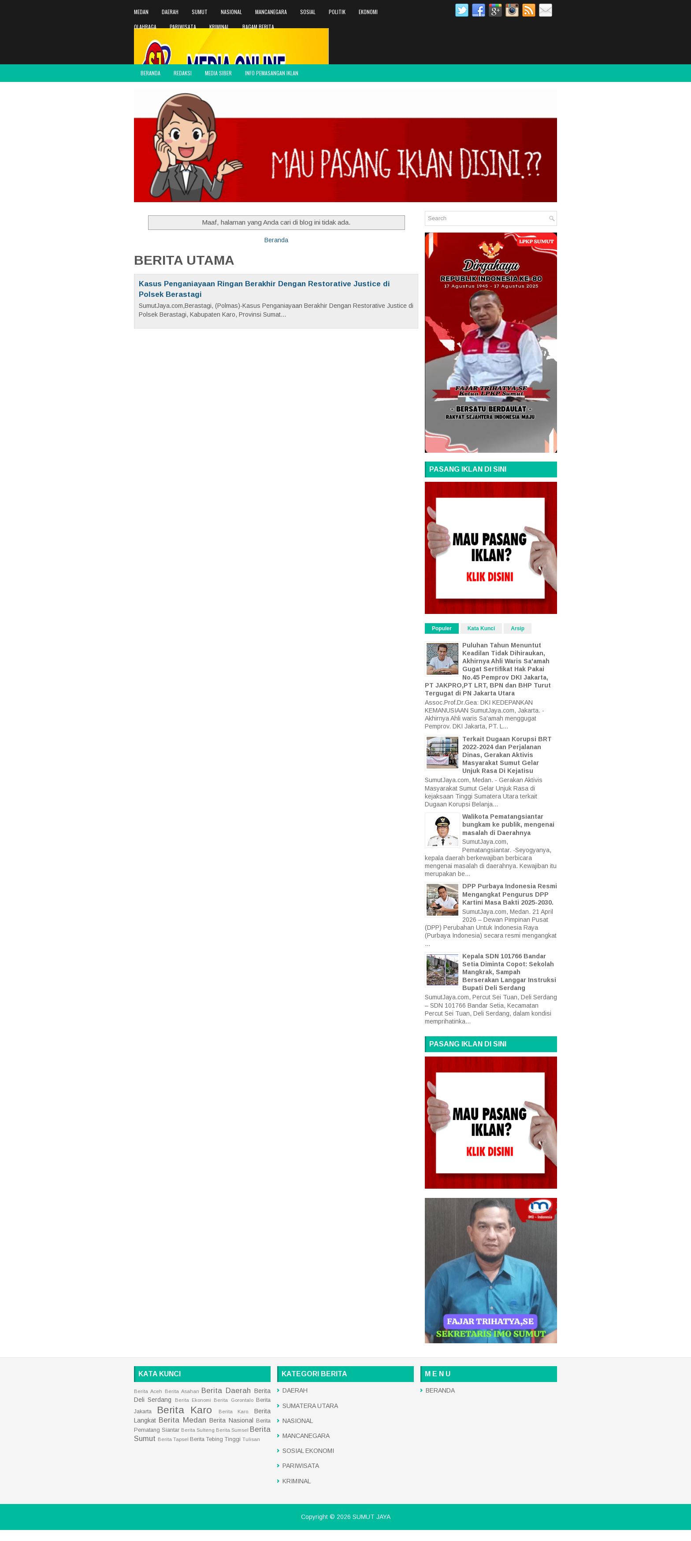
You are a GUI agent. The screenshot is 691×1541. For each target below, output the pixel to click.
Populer (442, 628)
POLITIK (337, 11)
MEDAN (141, 11)
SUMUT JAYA (371, 1516)
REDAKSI (183, 73)
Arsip (517, 628)
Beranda (276, 240)
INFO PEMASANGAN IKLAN (271, 73)
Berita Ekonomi (193, 1400)
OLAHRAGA (145, 26)
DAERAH (170, 11)
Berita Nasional (231, 1420)
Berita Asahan (182, 1391)
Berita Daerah (226, 1390)
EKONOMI (368, 11)
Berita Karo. (234, 1411)
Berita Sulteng (198, 1430)
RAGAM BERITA (258, 26)
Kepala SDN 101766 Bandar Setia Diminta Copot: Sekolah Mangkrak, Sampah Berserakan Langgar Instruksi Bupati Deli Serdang (509, 972)
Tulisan (251, 1439)
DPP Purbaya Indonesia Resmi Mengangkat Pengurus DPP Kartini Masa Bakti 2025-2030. (509, 894)
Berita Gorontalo (233, 1400)
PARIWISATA (183, 26)
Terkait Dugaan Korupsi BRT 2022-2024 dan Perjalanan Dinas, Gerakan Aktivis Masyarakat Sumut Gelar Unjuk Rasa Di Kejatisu (507, 755)
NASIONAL (231, 11)
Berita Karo (184, 1409)
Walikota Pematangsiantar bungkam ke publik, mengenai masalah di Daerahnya (508, 824)
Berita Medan (182, 1420)
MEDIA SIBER (218, 73)
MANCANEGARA (271, 11)
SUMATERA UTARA (310, 1405)
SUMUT (200, 11)
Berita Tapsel (173, 1439)
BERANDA (150, 73)
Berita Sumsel (232, 1430)
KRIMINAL (219, 26)
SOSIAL (308, 11)
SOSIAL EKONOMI (308, 1450)
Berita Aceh (148, 1391)
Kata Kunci (481, 628)
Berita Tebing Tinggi (215, 1439)
